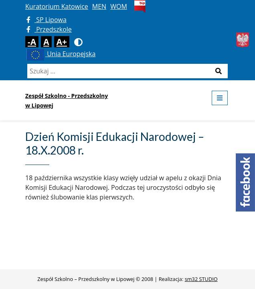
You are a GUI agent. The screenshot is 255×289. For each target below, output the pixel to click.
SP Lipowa (46, 19)
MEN (99, 6)
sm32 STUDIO (201, 279)
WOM (118, 6)
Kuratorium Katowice (56, 6)
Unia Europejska (60, 53)
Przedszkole (49, 29)
